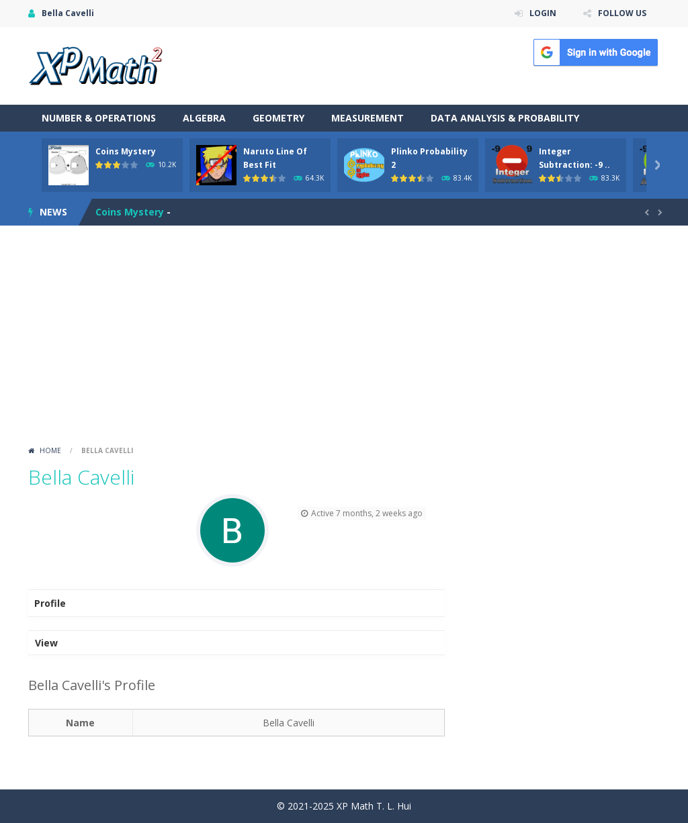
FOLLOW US (622, 13)
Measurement (367, 117)
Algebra (204, 117)
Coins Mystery (125, 151)
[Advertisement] (344, 340)
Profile (50, 603)
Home (50, 450)
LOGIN (542, 13)
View (46, 642)
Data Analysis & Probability (505, 117)
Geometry (278, 117)
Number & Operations (99, 117)
